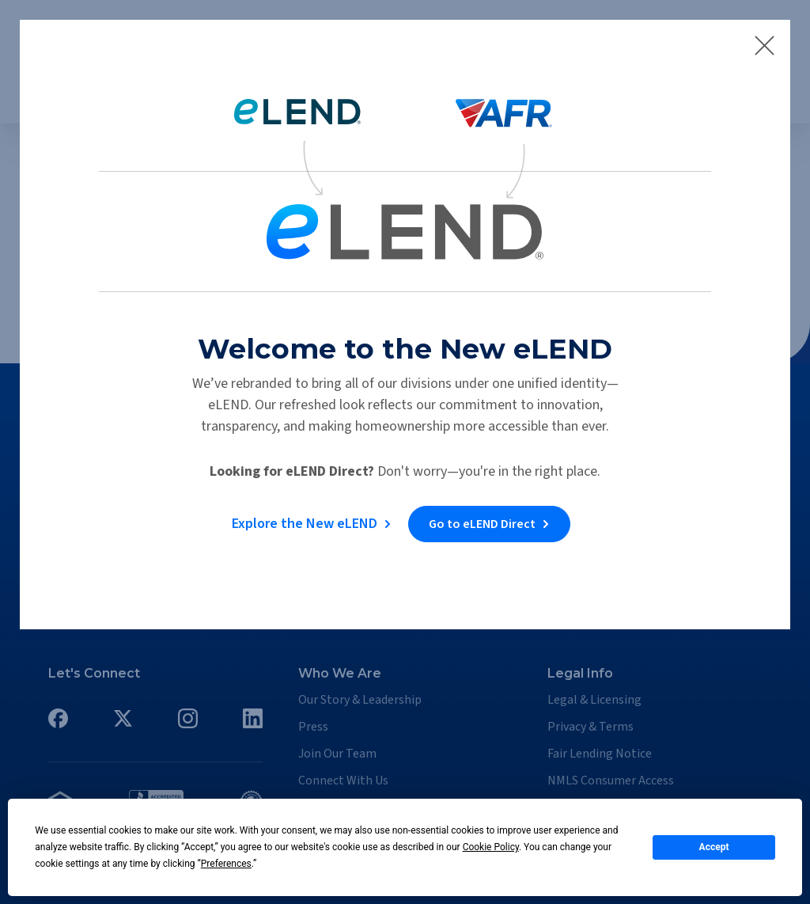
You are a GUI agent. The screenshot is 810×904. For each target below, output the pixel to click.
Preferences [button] (226, 863)
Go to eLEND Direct (483, 524)
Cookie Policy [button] (491, 847)
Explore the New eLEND (304, 524)
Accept (714, 847)
